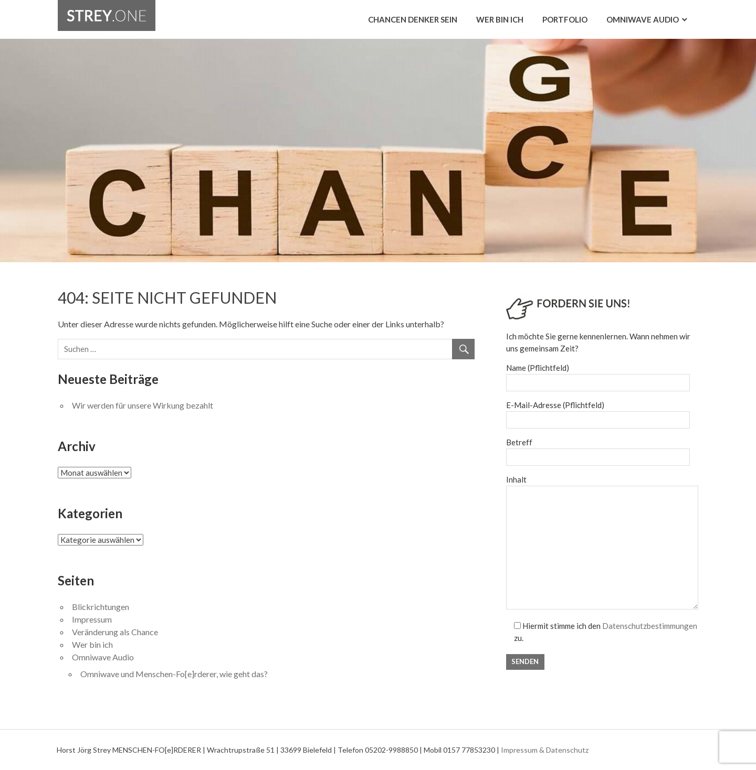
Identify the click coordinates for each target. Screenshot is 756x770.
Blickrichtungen (100, 607)
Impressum (92, 619)
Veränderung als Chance (115, 632)
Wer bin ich (499, 19)
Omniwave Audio (642, 19)
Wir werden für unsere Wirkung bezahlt (142, 405)
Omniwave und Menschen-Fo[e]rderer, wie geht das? (174, 674)
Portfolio (564, 19)
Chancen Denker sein (412, 19)
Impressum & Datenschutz (545, 749)
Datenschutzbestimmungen (649, 625)
